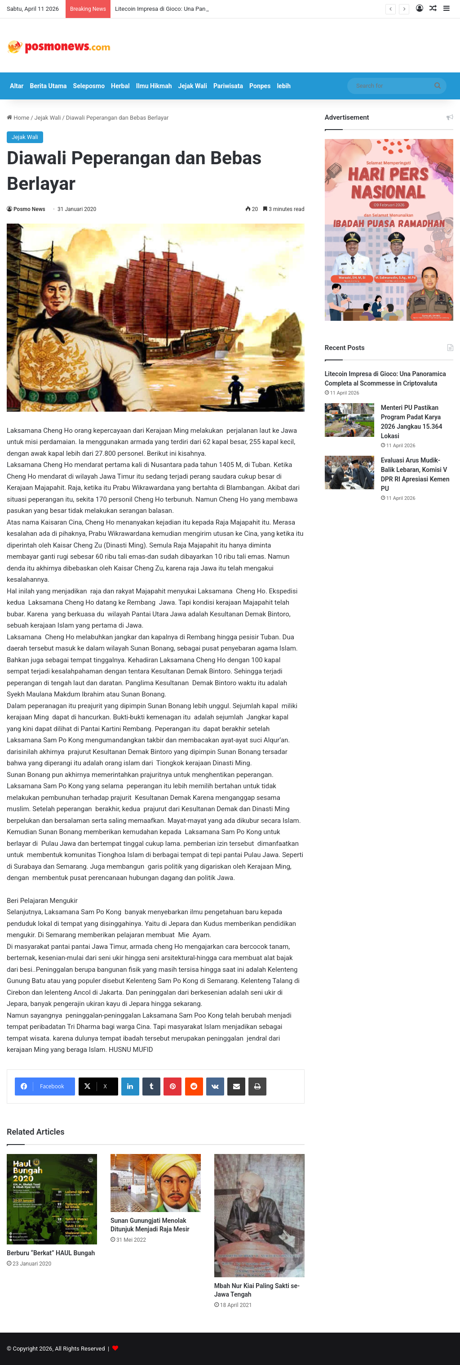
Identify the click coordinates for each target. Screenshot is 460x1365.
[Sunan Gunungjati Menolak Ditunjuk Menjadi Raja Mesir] (156, 1183)
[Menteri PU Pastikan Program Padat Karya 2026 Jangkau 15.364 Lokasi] (349, 420)
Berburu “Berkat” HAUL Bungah (51, 1253)
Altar (16, 86)
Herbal (120, 86)
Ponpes (259, 86)
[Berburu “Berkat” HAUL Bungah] (52, 1199)
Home (18, 117)
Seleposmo (89, 86)
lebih (284, 86)
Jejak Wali (192, 86)
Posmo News (29, 209)
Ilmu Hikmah (154, 86)
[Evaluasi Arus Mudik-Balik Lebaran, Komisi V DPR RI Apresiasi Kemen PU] (349, 472)
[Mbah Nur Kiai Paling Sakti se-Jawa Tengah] (259, 1215)
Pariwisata (228, 86)
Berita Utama (48, 86)
